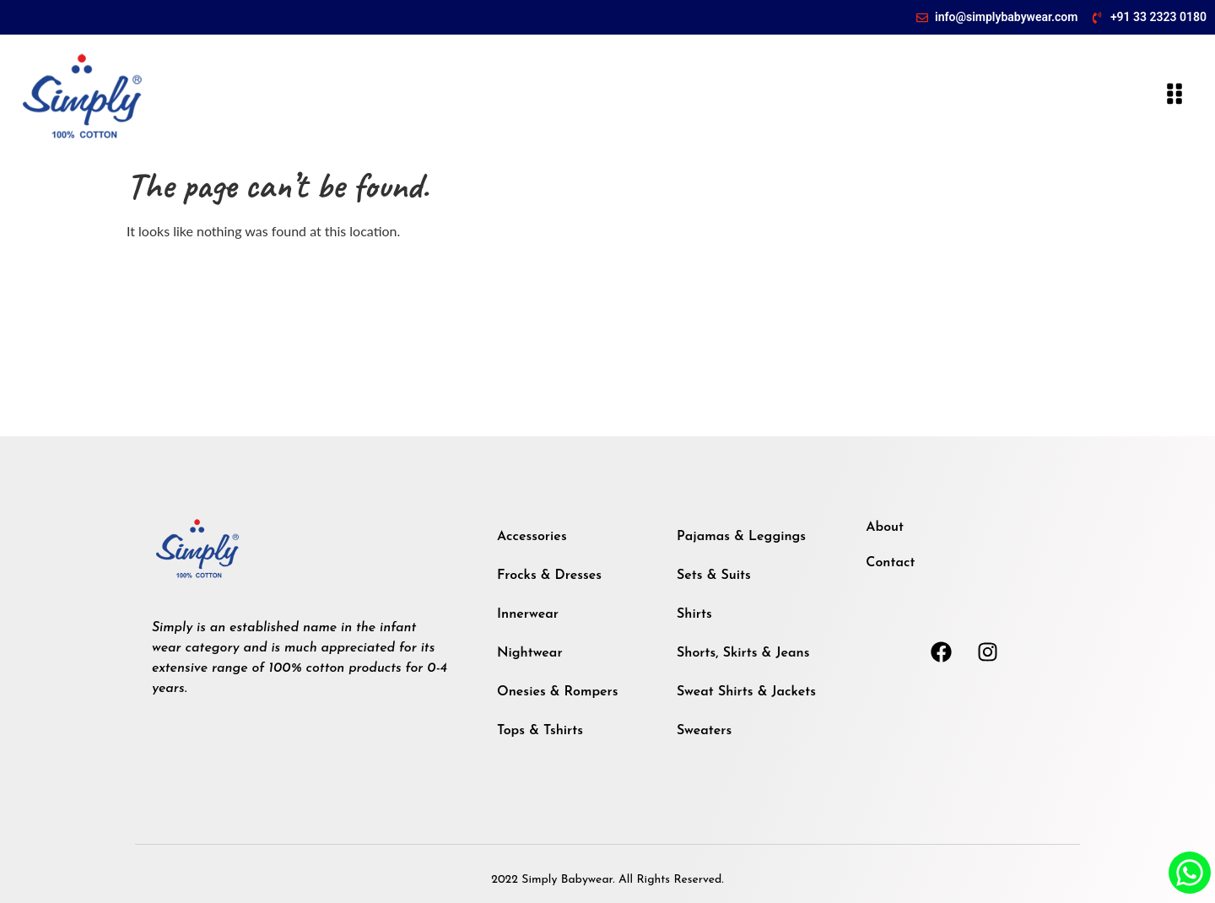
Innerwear (528, 614)
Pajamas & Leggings (741, 536)
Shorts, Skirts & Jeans (743, 653)
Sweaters (704, 731)
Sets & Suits (714, 575)
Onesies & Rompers (557, 692)
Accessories (532, 536)
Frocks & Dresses (549, 575)
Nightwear (530, 653)
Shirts (694, 614)
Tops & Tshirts (540, 731)
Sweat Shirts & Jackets (746, 692)
